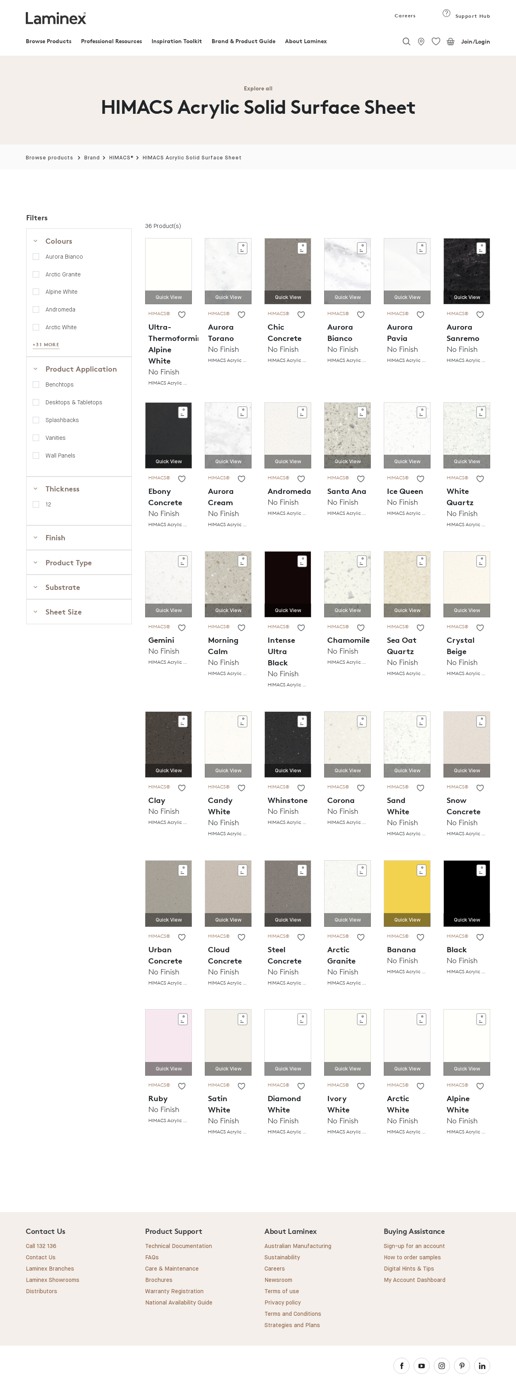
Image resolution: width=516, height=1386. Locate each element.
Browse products (49, 158)
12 (48, 504)
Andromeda (60, 309)
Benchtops (60, 384)
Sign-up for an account (414, 1246)
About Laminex (306, 41)
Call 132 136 (41, 1246)
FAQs (152, 1258)
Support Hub (466, 16)
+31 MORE (46, 344)
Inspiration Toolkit (177, 41)
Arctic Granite (63, 274)
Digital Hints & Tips (409, 1269)
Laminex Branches (50, 1269)
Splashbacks (62, 420)
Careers (404, 16)
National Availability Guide (178, 1303)
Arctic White (61, 327)
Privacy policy (282, 1303)
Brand (92, 158)
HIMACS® (121, 158)
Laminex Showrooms (52, 1280)
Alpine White (61, 291)
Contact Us (41, 1258)
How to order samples (412, 1258)
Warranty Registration (174, 1291)
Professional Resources (111, 41)
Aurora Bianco (64, 256)
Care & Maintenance (172, 1269)
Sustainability (282, 1258)
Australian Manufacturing (297, 1246)
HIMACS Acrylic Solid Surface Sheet (192, 158)
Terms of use (281, 1291)
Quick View (169, 297)
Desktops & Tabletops (74, 402)
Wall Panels (60, 455)
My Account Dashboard (414, 1280)
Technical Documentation (178, 1246)
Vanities (56, 438)
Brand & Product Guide (243, 41)
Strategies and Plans (292, 1325)
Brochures (159, 1280)
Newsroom (278, 1280)
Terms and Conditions (292, 1314)
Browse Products (48, 41)
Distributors (41, 1291)
